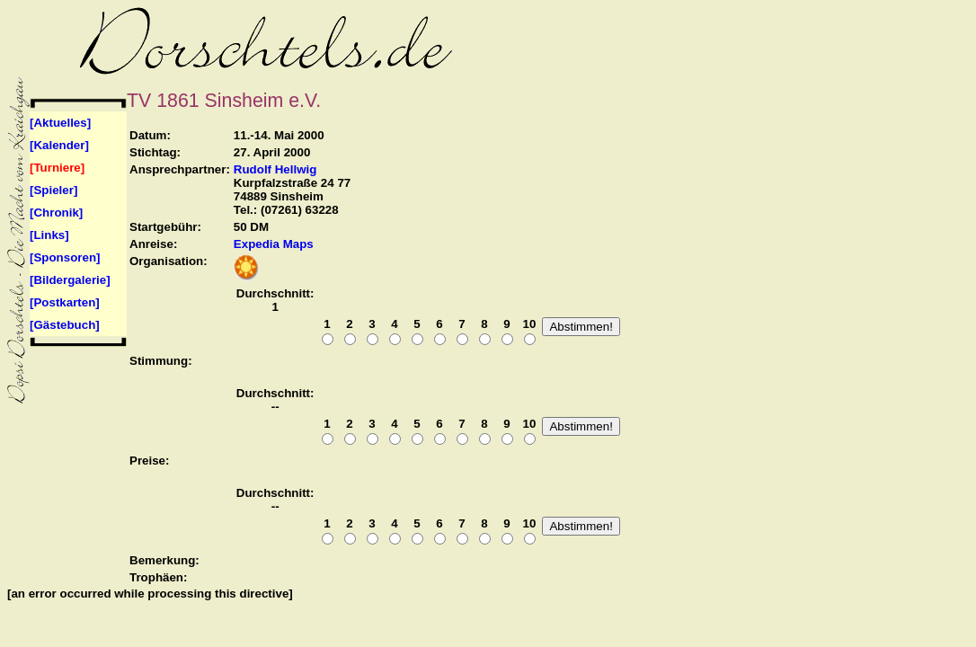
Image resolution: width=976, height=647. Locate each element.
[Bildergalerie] (70, 280)
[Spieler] (53, 190)
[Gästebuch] (65, 325)
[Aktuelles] (60, 122)
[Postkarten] (65, 302)
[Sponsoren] (65, 257)
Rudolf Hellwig (275, 169)
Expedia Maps (274, 244)
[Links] (49, 235)
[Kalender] (59, 145)
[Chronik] (56, 212)
